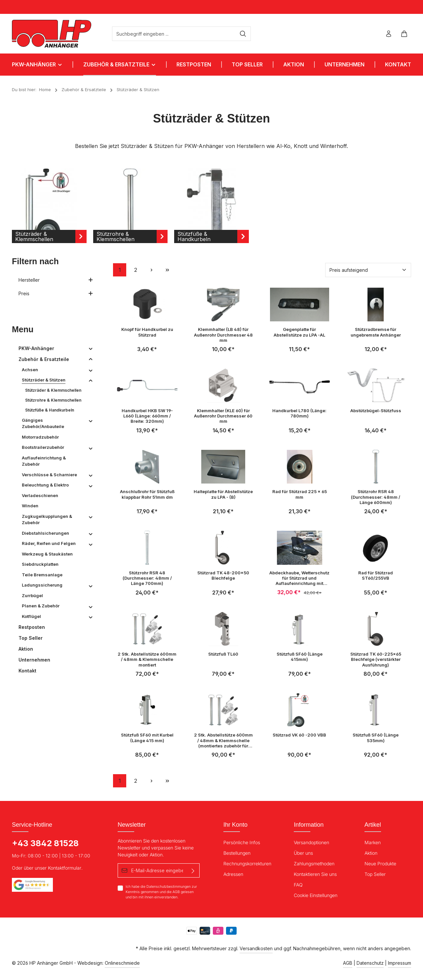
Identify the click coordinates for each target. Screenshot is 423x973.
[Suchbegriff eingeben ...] (174, 33)
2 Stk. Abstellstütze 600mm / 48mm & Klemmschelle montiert (147, 659)
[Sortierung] (368, 270)
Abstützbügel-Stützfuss (375, 410)
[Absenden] (193, 870)
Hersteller (56, 280)
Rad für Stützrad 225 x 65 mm (299, 494)
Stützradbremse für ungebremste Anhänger (376, 332)
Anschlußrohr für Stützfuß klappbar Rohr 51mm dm (147, 494)
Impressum (399, 963)
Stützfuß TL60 (223, 654)
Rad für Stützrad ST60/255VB (375, 575)
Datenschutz (370, 963)
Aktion (371, 853)
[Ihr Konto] (388, 34)
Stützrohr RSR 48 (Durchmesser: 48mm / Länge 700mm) (147, 578)
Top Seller (375, 874)
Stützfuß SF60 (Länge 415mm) (300, 656)
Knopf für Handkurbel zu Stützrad (147, 332)
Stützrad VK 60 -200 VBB (299, 735)
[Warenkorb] (404, 34)
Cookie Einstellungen (315, 895)
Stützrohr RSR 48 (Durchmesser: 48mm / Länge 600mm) (375, 497)
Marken (373, 842)
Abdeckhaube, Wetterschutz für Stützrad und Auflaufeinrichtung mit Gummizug (299, 578)
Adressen (233, 874)
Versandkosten (256, 948)
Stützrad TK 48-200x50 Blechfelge (223, 575)
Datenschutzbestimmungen (168, 886)
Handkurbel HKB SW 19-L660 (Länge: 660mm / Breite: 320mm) (147, 416)
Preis (56, 293)
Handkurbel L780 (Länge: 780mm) (299, 413)
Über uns (303, 853)
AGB (176, 892)
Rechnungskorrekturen (247, 863)
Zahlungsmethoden (314, 863)
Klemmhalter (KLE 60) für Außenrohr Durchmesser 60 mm (223, 416)
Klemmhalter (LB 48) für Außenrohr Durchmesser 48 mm (223, 335)
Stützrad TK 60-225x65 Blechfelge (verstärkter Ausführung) (375, 659)
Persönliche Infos (241, 842)
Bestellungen (236, 853)
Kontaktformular (64, 868)
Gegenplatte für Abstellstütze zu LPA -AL (299, 332)
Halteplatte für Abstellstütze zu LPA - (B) (223, 494)
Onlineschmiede (122, 963)
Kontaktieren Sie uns (315, 874)
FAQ (298, 884)
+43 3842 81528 (45, 843)
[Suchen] (243, 33)
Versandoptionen (311, 842)
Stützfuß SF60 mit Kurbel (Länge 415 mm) (147, 737)
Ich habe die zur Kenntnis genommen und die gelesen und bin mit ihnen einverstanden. (161, 891)
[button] (90, 348)
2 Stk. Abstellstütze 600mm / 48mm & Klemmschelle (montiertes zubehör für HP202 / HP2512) (223, 740)
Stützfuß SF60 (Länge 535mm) (376, 737)
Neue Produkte (380, 863)
